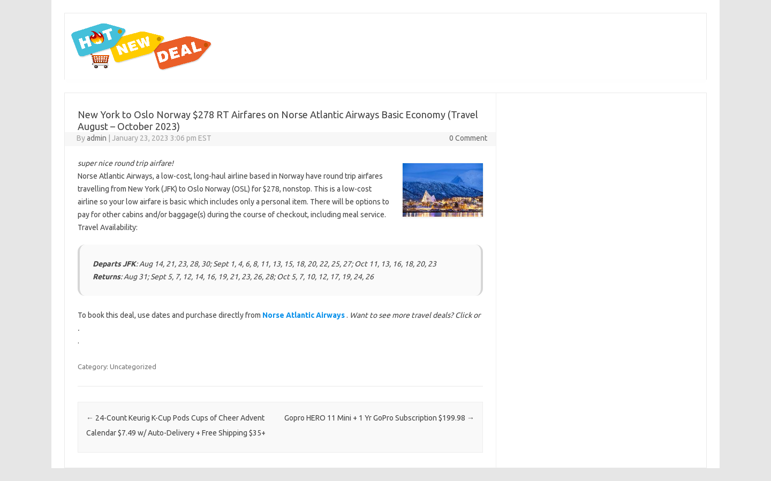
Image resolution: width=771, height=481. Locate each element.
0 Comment (468, 138)
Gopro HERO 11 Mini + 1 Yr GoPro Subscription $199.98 (379, 418)
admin (97, 138)
